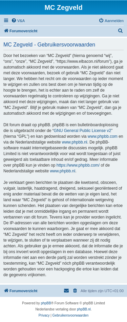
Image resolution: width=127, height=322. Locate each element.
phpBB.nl (84, 309)
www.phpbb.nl (74, 142)
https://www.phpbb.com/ (78, 165)
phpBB (46, 303)
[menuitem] (18, 21)
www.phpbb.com (103, 136)
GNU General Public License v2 (82, 130)
